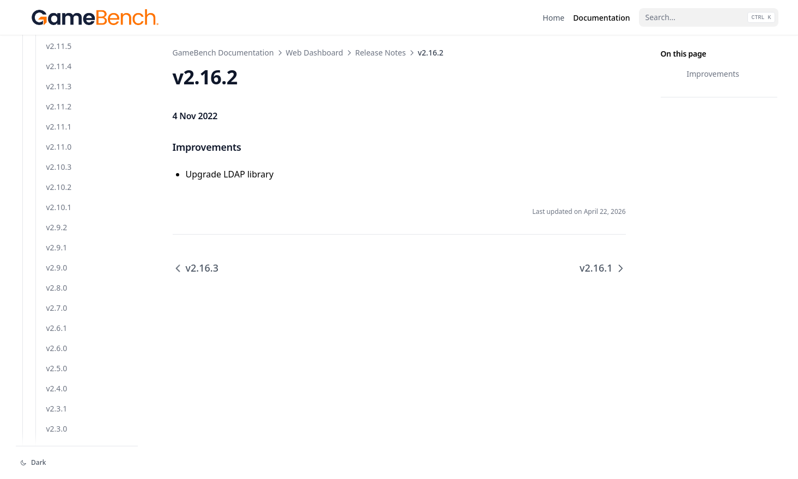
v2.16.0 (59, 102)
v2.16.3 (59, 41)
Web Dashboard (314, 52)
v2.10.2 (59, 404)
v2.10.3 (59, 384)
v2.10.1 (59, 424)
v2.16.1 (59, 82)
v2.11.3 (59, 303)
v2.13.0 (59, 223)
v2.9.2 (57, 444)
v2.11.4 (59, 283)
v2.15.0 (59, 142)
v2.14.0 (59, 182)
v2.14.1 (59, 162)
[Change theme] (77, 462)
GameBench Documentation (223, 52)
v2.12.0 (59, 243)
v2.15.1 (59, 122)
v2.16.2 (59, 62)
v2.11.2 (59, 323)
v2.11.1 (59, 344)
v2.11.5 (59, 263)
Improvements (713, 74)
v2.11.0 (59, 364)
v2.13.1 (59, 203)
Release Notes (380, 52)
